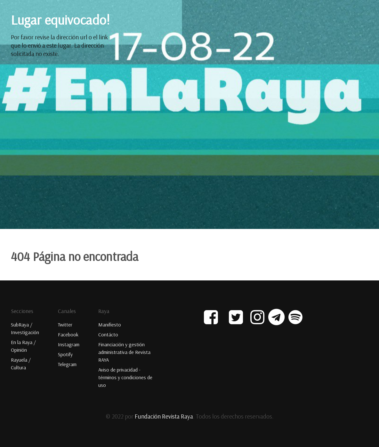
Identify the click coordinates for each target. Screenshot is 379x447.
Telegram (67, 364)
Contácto (108, 334)
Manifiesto (109, 324)
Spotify (65, 354)
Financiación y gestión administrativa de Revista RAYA (124, 352)
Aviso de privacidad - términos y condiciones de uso (125, 377)
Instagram (68, 344)
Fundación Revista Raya (164, 416)
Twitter (65, 324)
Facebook (68, 334)
